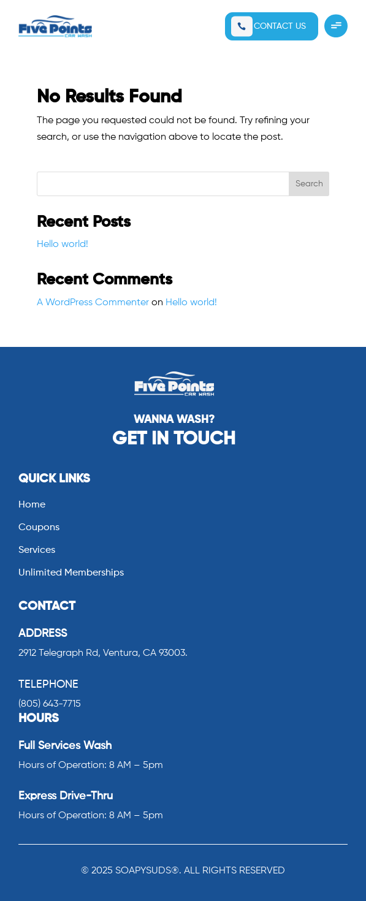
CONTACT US (280, 26)
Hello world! (62, 244)
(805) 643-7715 (49, 704)
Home (31, 505)
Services (36, 550)
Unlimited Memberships (71, 573)
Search (309, 184)
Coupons (38, 528)
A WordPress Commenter (93, 303)
